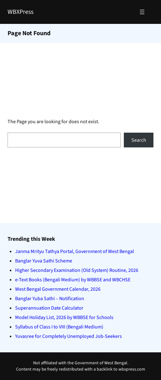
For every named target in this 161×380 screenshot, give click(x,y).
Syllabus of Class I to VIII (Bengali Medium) (59, 326)
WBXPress (20, 12)
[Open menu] (142, 12)
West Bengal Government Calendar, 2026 (58, 289)
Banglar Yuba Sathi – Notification (49, 298)
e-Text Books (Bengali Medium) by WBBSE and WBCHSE (72, 279)
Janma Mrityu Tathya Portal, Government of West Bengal (74, 251)
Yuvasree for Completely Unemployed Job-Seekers (68, 336)
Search (138, 140)
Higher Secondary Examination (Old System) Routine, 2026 (76, 270)
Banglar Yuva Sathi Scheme (43, 260)
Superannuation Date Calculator (49, 308)
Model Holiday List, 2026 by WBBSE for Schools (64, 317)
